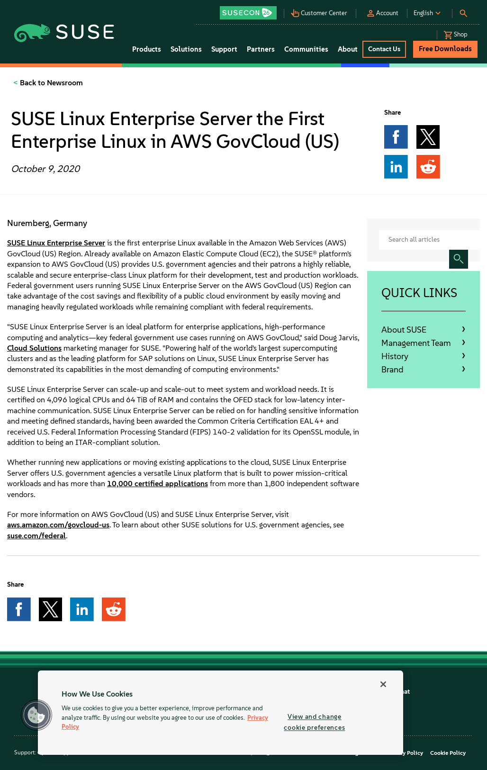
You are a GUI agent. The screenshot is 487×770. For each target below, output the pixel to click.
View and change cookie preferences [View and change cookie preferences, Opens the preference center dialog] (314, 722)
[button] (251, 9)
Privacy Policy (405, 753)
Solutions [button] (186, 49)
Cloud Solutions (34, 348)
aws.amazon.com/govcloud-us (58, 524)
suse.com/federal (36, 535)
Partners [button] (261, 49)
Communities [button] (306, 49)
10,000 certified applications (157, 483)
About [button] (348, 49)
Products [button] (146, 49)
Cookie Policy (448, 753)
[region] (220, 712)
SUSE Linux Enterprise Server (56, 242)
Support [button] (224, 49)
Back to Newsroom (50, 82)
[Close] (383, 684)
